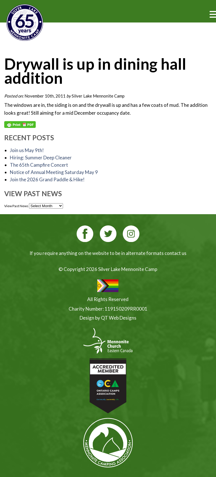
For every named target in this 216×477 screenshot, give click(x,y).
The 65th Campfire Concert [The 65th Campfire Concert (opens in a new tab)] (39, 165)
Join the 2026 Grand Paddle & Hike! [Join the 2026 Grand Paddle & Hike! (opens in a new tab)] (47, 179)
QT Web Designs (118, 318)
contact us (175, 253)
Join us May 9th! (27, 150)
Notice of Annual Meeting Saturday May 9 (54, 172)
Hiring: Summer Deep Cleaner (41, 157)
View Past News (16, 206)
